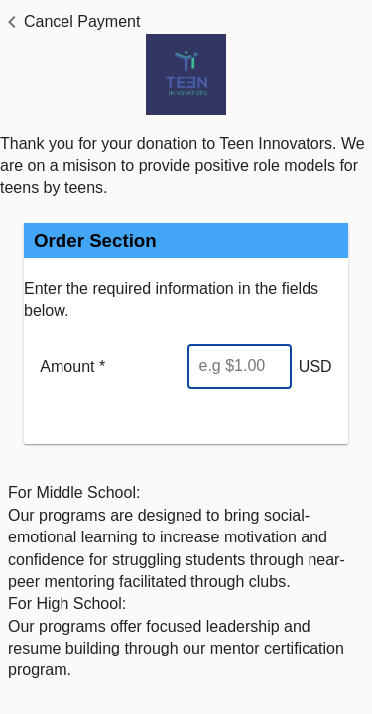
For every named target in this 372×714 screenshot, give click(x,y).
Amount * (72, 366)
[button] (70, 22)
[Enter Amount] (239, 366)
